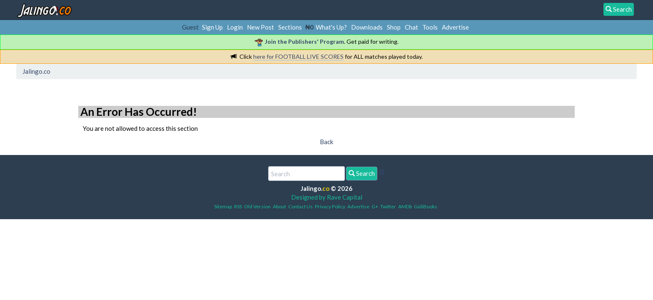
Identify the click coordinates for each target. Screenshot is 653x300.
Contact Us (300, 206)
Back (326, 141)
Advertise (455, 27)
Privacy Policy (330, 206)
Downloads (367, 27)
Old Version (257, 206)
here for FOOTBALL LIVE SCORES (298, 56)
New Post (260, 27)
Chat (411, 27)
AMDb (405, 206)
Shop (394, 27)
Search (362, 173)
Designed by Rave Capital (326, 197)
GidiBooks (425, 206)
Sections (290, 27)
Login (235, 27)
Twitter (388, 206)
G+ (374, 206)
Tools (430, 27)
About (279, 206)
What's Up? (331, 27)
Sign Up (212, 27)
